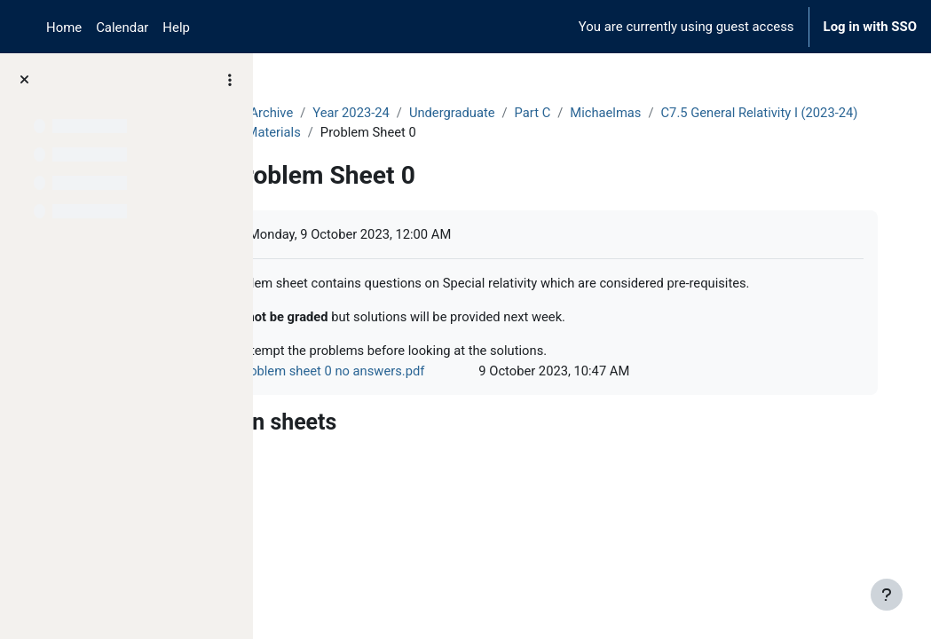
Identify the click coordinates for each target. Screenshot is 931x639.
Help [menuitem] (176, 28)
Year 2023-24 (459, 113)
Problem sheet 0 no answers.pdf (438, 392)
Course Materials (576, 132)
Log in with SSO (870, 27)
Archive (377, 113)
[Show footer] (887, 595)
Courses (312, 113)
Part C (642, 113)
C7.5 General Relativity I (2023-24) (407, 132)
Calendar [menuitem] (122, 28)
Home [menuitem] (64, 28)
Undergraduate (560, 113)
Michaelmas (716, 113)
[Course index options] (230, 80)
